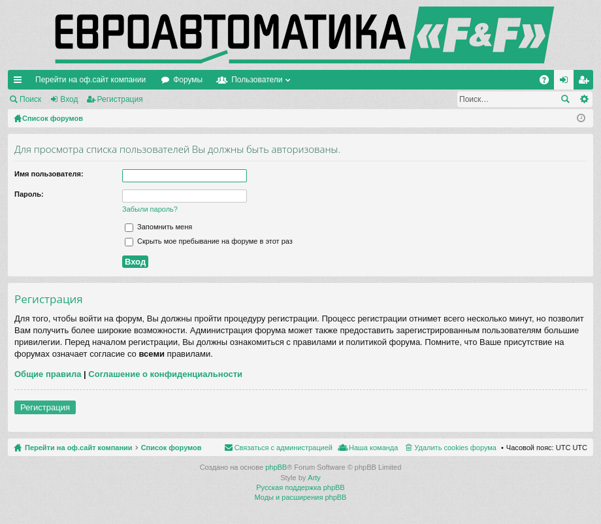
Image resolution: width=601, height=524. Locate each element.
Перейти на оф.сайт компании (90, 79)
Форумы (188, 79)
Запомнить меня (158, 227)
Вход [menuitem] (567, 82)
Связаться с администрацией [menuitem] (284, 447)
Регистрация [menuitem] (586, 82)
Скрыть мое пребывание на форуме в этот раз (209, 241)
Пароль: (29, 194)
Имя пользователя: (49, 174)
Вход (69, 99)
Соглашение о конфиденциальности (165, 374)
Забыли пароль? (150, 209)
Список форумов (171, 447)
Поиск (30, 99)
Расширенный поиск (584, 99)
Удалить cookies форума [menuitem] (455, 447)
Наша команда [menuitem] (373, 447)
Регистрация (120, 99)
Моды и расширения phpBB (301, 497)
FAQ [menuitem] (548, 82)
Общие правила (47, 374)
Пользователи (256, 79)
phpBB (276, 467)
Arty (314, 478)
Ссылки (20, 82)
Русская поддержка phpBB (300, 487)
